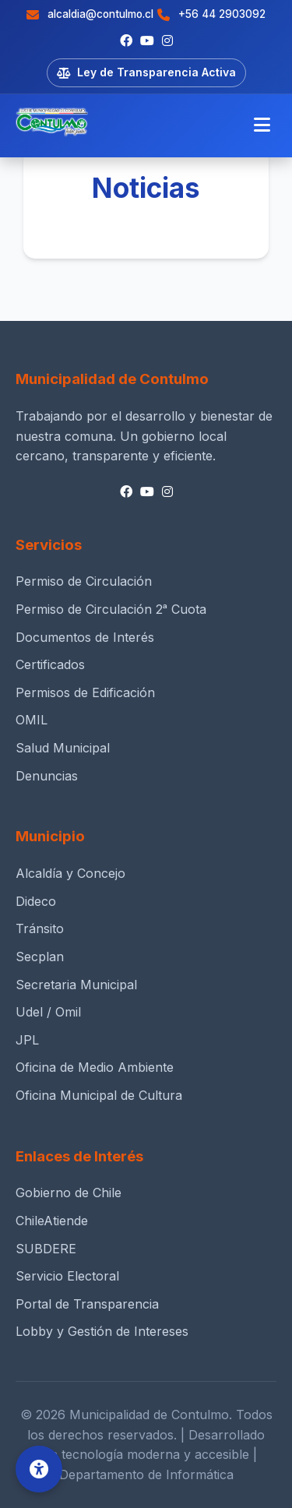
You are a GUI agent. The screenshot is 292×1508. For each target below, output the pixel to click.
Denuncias (47, 776)
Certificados (50, 664)
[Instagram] (167, 41)
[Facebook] (126, 41)
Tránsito (40, 928)
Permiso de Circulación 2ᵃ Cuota (111, 609)
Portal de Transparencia (87, 1304)
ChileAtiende (52, 1220)
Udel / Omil (48, 1012)
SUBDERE (46, 1248)
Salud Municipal (63, 748)
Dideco (36, 901)
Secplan (40, 956)
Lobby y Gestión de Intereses (102, 1331)
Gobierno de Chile (68, 1192)
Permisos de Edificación (85, 692)
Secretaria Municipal (76, 984)
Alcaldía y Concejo (70, 873)
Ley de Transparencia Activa (146, 72)
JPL (27, 1040)
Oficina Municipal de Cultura (99, 1095)
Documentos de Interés (85, 637)
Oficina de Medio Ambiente (95, 1067)
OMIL (31, 720)
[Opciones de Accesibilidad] (39, 1469)
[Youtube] (147, 41)
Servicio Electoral (67, 1276)
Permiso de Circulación (84, 581)
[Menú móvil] (262, 125)
